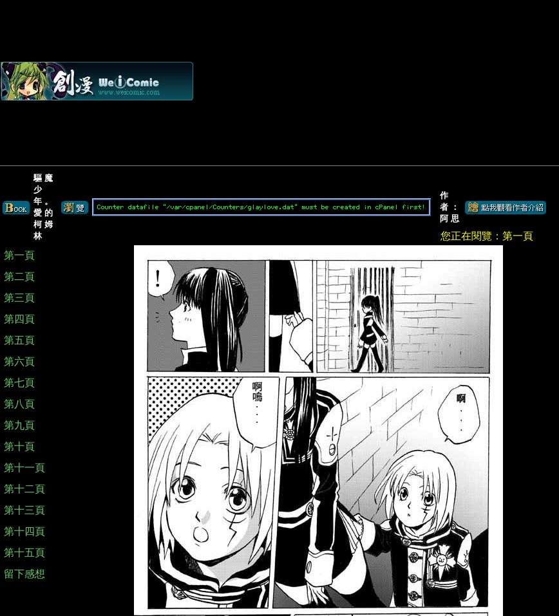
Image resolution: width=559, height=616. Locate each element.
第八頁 (19, 403)
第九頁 (19, 425)
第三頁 (19, 297)
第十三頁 (24, 510)
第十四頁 (24, 531)
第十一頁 (24, 467)
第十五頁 (24, 552)
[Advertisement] (414, 81)
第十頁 (19, 446)
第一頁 (19, 255)
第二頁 (19, 276)
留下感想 (24, 573)
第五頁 (19, 340)
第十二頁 (24, 488)
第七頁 (19, 382)
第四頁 (19, 318)
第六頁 (19, 361)
